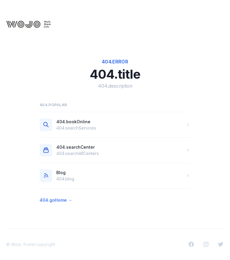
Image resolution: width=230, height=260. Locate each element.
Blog (61, 172)
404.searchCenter (75, 147)
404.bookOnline (73, 121)
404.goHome (56, 200)
